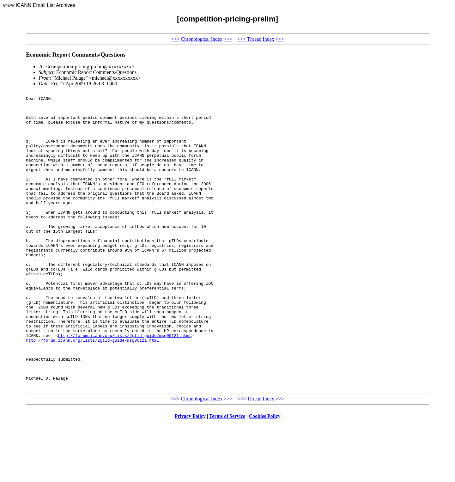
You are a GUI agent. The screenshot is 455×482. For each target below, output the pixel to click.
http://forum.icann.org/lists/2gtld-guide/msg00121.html (124, 384)
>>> (228, 39)
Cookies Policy (265, 474)
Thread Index (260, 39)
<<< (175, 39)
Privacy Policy (190, 474)
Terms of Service (227, 474)
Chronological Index (201, 39)
